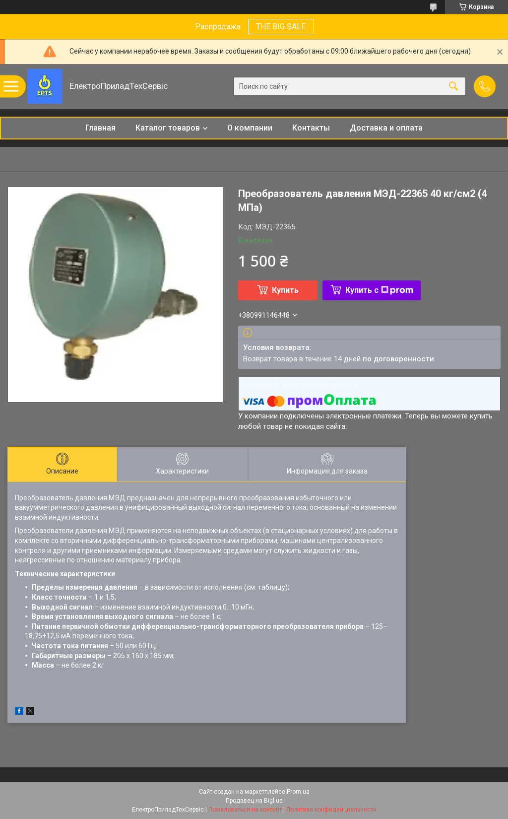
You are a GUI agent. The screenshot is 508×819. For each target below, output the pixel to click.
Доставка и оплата (386, 128)
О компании (249, 128)
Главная (100, 128)
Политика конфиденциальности (331, 809)
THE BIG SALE (281, 26)
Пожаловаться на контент (245, 809)
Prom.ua (298, 791)
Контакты (311, 128)
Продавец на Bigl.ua (254, 800)
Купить (285, 290)
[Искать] (453, 86)
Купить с (379, 290)
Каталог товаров (167, 128)
